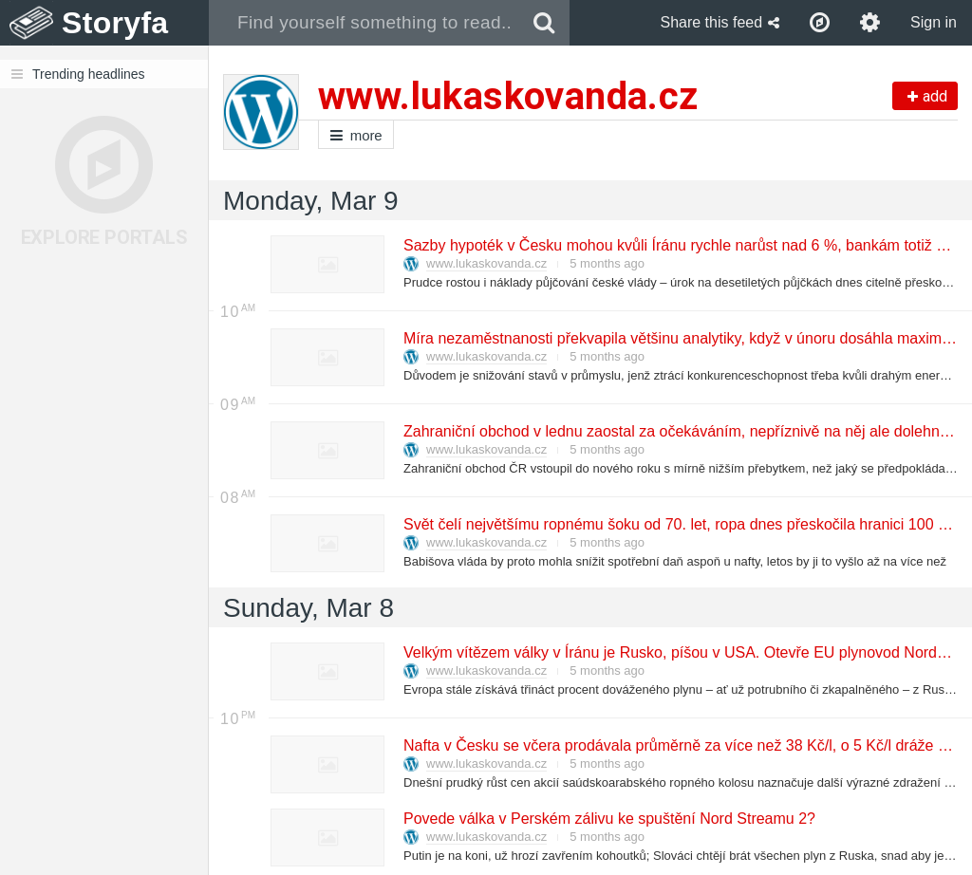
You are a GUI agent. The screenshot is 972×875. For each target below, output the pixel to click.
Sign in (933, 22)
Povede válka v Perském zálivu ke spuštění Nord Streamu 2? (608, 818)
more (356, 135)
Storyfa (115, 23)
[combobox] (364, 23)
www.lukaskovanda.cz (486, 263)
